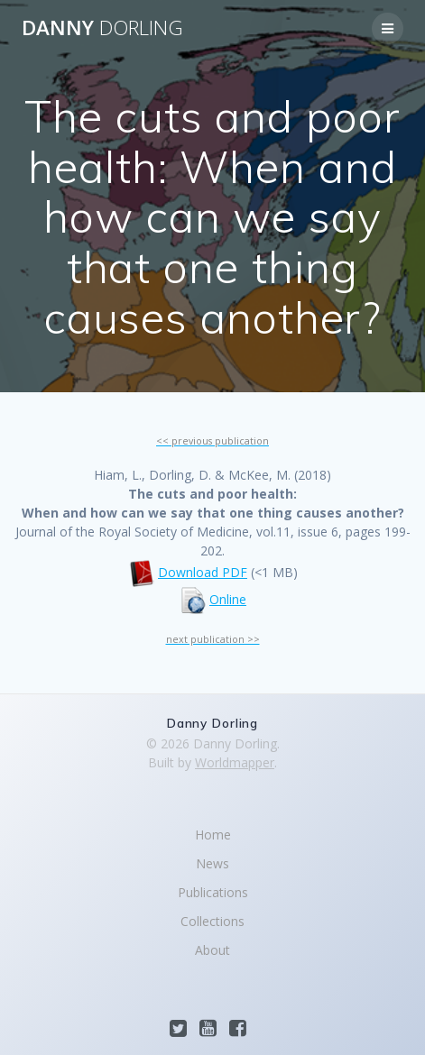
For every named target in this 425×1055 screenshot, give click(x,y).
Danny (102, 28)
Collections (212, 921)
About (212, 950)
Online (227, 599)
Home (213, 834)
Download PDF (202, 572)
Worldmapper (234, 762)
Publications (213, 892)
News (212, 863)
